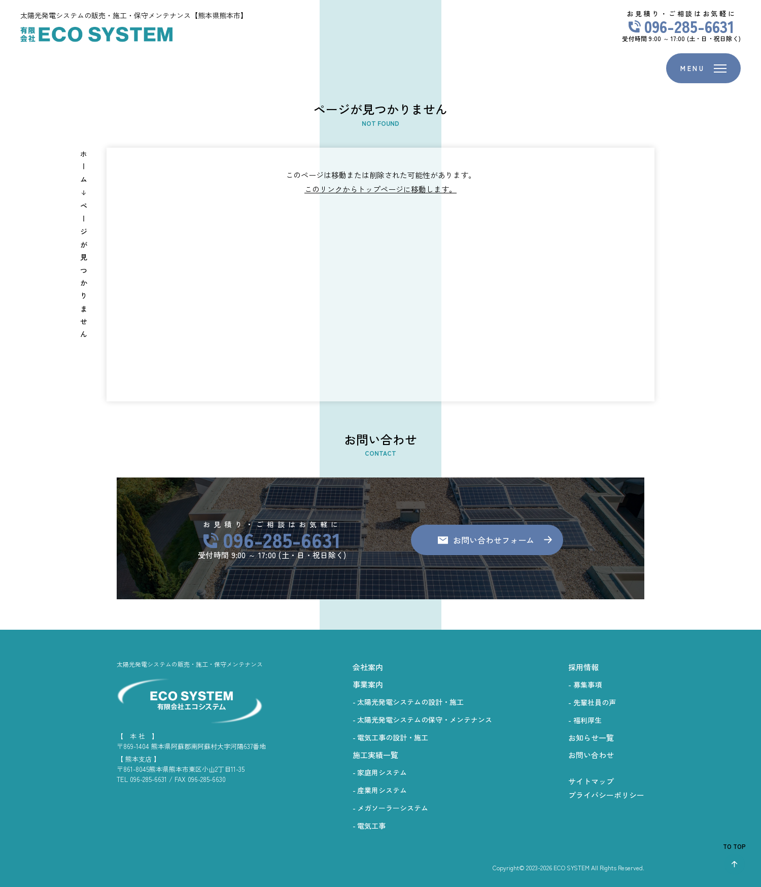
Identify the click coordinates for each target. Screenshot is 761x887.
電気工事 (371, 826)
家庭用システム (382, 772)
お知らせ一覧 (591, 737)
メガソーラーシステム (392, 808)
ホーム (84, 169)
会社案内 (368, 667)
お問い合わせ (591, 754)
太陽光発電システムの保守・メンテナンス (424, 719)
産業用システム (382, 790)
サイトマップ (591, 781)
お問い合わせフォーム (493, 540)
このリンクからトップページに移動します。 (380, 189)
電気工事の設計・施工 (392, 737)
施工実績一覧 (375, 754)
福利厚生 (587, 720)
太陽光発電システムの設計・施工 (410, 702)
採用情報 (583, 667)
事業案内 (368, 684)
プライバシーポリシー (606, 795)
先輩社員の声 (594, 702)
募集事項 (587, 684)
